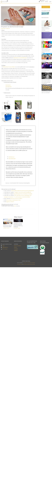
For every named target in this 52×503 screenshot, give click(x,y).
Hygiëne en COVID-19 (10, 202)
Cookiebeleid (16, 251)
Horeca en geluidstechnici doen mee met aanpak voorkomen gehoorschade (46, 71)
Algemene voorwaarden (17, 246)
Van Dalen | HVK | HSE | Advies (27, 263)
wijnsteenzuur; (8, 85)
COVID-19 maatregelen (5, 249)
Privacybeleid (16, 249)
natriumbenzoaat (9, 87)
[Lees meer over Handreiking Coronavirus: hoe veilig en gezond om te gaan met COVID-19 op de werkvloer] (18, 221)
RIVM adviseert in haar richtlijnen (9, 67)
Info (42, 2)
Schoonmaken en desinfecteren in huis (13, 200)
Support (3, 246)
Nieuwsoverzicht (46, 7)
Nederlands (42, 0)
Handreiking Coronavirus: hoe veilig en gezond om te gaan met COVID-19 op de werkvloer (18, 226)
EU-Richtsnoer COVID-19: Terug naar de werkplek (7, 227)
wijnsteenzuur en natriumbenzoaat (20, 58)
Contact (46, 1)
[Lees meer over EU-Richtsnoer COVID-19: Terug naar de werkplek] (7, 222)
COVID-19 (8, 29)
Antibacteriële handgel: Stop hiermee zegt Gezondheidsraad (22, 191)
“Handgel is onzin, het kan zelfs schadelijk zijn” (22, 192)
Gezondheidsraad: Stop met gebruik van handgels (23, 194)
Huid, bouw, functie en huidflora (16, 199)
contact (15, 206)
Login (50, 1)
